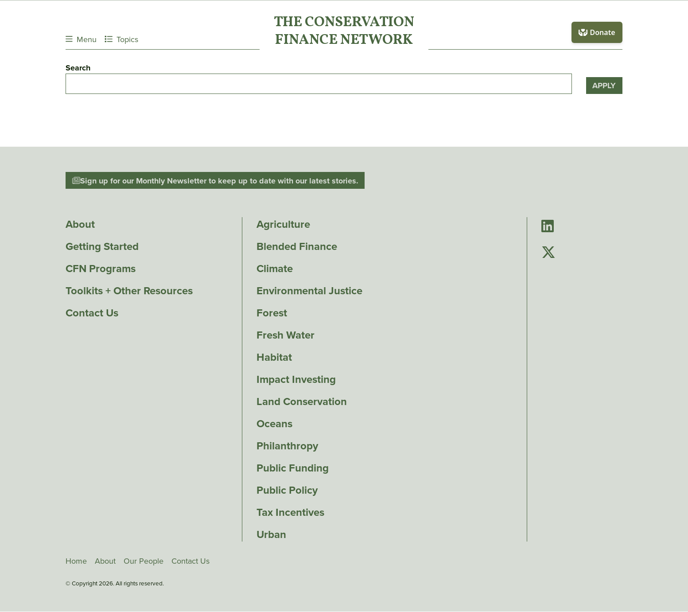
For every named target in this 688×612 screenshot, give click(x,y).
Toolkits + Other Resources (129, 291)
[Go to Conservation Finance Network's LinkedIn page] (547, 226)
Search (78, 68)
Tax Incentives (290, 512)
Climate (275, 268)
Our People (143, 561)
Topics (121, 39)
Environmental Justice (309, 291)
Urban (271, 534)
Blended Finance (297, 246)
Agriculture (283, 224)
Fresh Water (286, 335)
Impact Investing (296, 379)
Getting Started (102, 246)
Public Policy (287, 490)
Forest (272, 313)
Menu (81, 39)
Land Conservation (302, 401)
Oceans (274, 424)
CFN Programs (101, 268)
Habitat (274, 357)
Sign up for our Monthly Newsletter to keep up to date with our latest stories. (215, 180)
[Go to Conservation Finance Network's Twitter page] (548, 252)
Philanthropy (287, 446)
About (80, 224)
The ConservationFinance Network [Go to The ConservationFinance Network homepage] (344, 32)
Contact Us (92, 313)
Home (76, 561)
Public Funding (293, 468)
